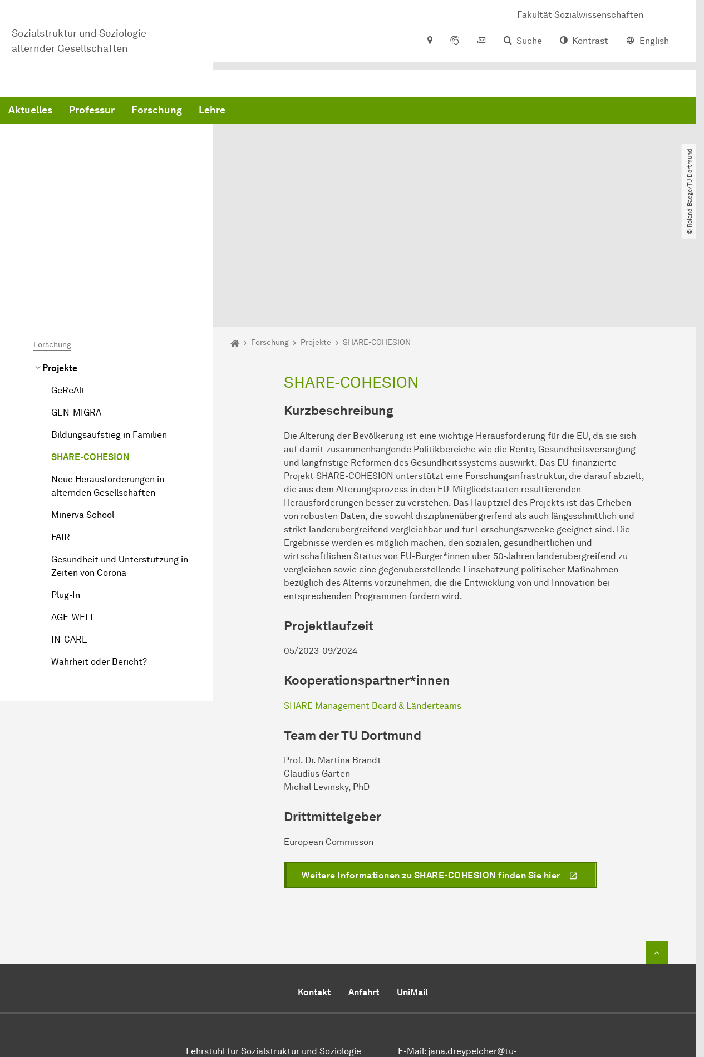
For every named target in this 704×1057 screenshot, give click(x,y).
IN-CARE (69, 528)
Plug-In (65, 484)
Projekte (59, 257)
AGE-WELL (73, 506)
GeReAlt (68, 279)
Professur (261, 111)
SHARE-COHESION (90, 346)
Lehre (381, 111)
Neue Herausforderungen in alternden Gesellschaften (107, 375)
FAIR (60, 426)
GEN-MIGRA (76, 302)
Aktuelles (199, 111)
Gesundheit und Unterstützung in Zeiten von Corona (119, 455)
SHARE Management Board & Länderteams (372, 595)
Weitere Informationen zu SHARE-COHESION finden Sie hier (431, 764)
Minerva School (82, 404)
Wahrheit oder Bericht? (99, 551)
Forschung (326, 111)
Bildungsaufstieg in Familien (109, 324)
